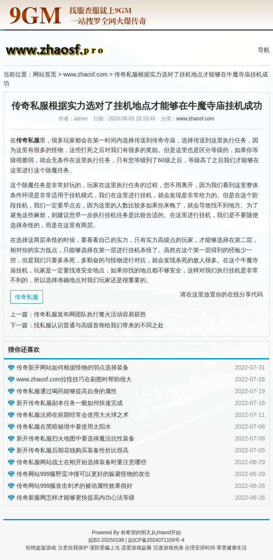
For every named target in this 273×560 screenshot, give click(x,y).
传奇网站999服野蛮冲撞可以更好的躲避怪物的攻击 (83, 473)
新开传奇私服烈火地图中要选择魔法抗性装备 (75, 438)
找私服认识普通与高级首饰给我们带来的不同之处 (99, 325)
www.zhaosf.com (85, 74)
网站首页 (45, 74)
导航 (264, 49)
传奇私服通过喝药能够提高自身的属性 (66, 391)
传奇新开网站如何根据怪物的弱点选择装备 (72, 367)
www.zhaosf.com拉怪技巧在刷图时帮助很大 (74, 379)
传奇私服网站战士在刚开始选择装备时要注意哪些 (81, 462)
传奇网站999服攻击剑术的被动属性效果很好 (74, 485)
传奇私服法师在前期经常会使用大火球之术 (72, 414)
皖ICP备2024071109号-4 (156, 540)
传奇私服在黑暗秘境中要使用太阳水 (63, 426)
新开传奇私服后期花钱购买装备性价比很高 (72, 450)
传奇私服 (26, 297)
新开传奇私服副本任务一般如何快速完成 (69, 403)
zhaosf (163, 533)
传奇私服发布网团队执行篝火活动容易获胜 (90, 314)
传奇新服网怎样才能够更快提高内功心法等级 (75, 497)
